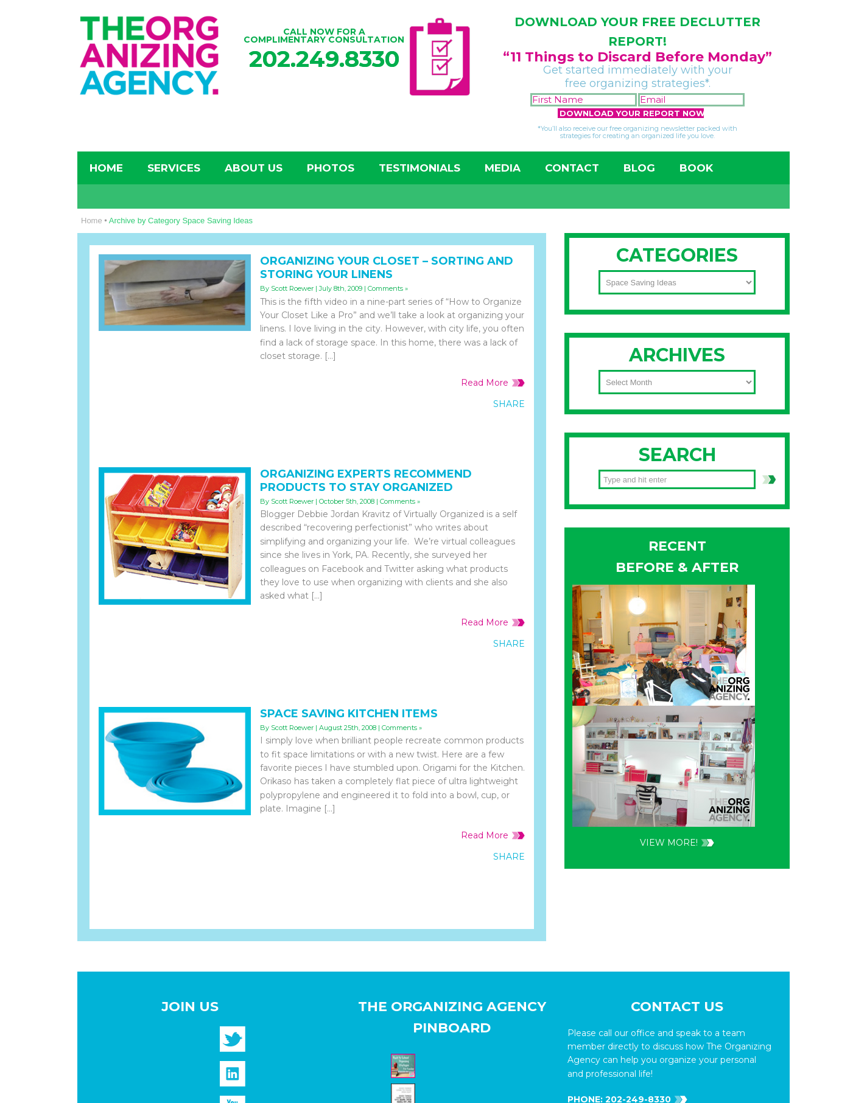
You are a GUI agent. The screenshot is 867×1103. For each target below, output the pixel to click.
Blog (639, 168)
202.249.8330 (324, 58)
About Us (254, 168)
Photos (330, 168)
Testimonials (419, 168)
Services (173, 168)
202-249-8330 (637, 556)
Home (106, 168)
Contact (572, 168)
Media (503, 168)
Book (696, 168)
